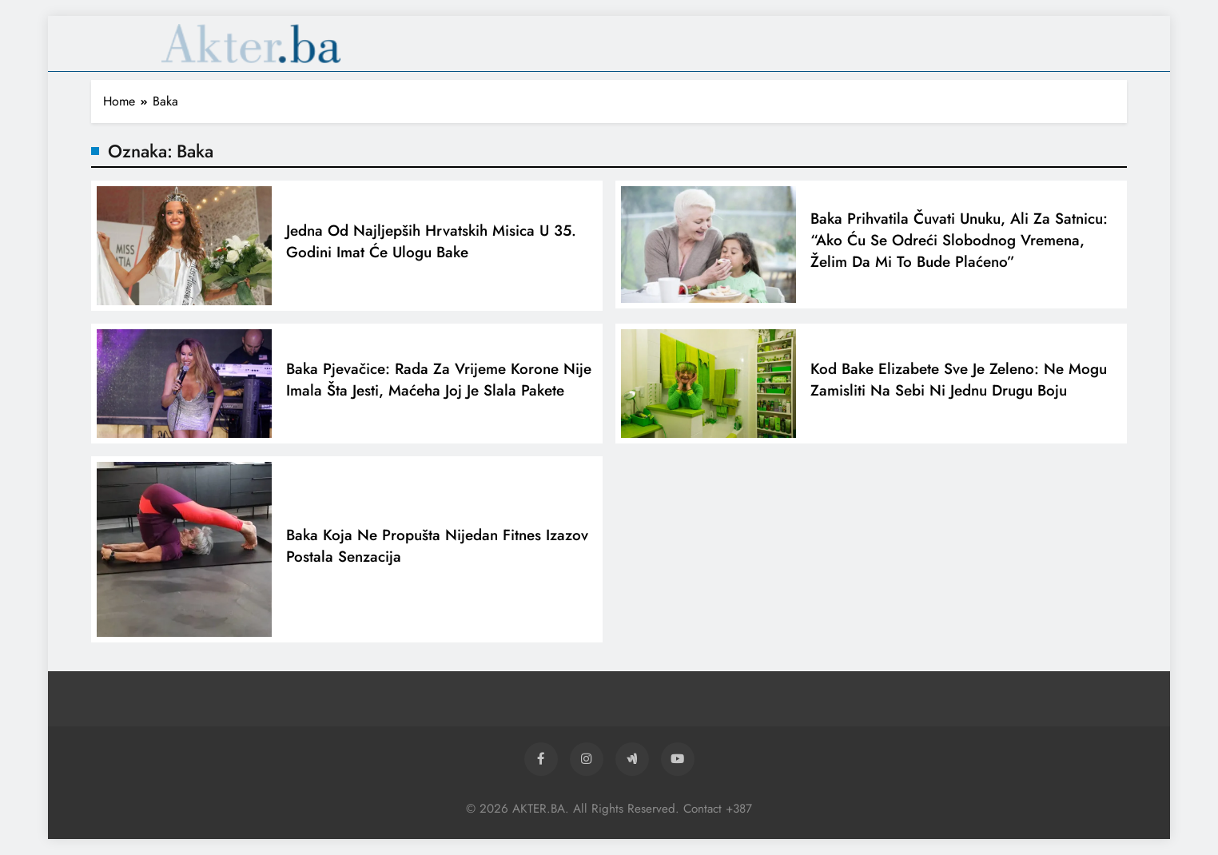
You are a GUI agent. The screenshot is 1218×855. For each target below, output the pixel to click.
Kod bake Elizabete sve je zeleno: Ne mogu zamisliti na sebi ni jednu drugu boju (958, 382)
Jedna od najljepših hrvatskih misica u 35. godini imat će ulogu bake (431, 244)
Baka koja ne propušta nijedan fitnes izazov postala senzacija (437, 549)
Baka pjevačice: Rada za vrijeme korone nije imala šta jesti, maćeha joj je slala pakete (438, 382)
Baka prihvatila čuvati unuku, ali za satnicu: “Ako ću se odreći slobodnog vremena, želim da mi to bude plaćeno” (959, 243)
